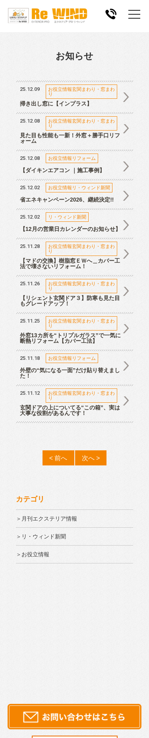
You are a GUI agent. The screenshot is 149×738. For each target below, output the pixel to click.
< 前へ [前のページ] (58, 457)
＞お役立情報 (32, 554)
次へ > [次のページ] (91, 457)
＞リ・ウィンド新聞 (41, 536)
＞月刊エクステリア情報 (46, 518)
